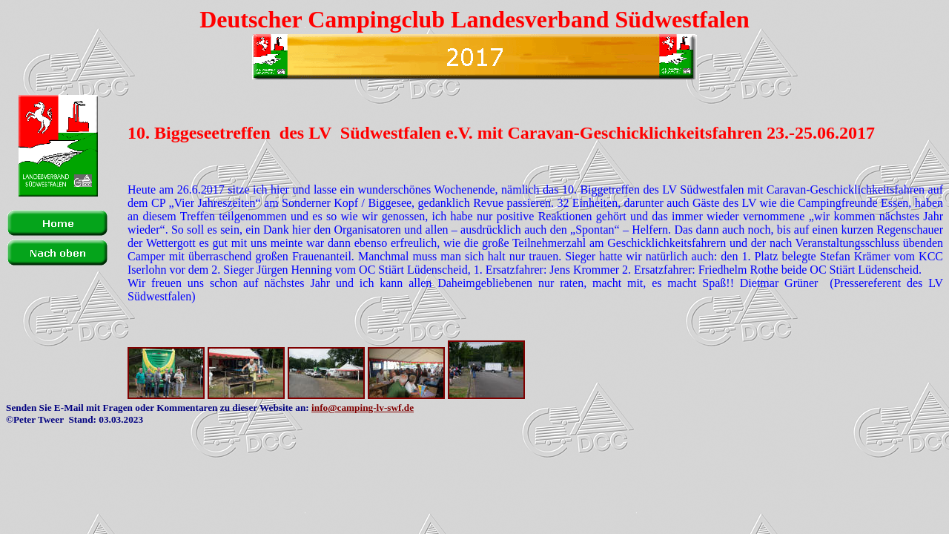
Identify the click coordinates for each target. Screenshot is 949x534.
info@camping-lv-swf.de (362, 407)
